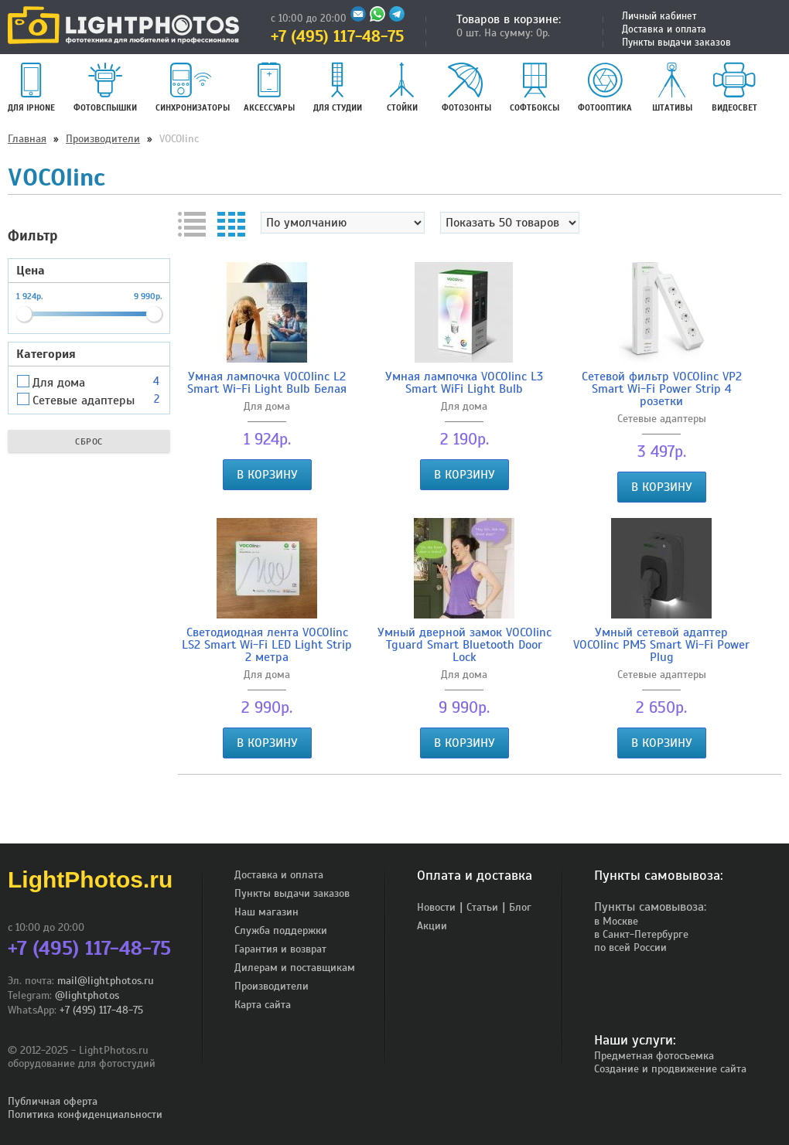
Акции (432, 925)
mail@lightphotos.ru (105, 980)
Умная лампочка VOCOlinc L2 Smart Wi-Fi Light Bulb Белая (267, 382)
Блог (520, 907)
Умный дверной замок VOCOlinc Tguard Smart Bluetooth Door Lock (464, 644)
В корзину (267, 474)
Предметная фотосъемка (654, 1055)
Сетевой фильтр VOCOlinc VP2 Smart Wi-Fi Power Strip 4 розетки (662, 388)
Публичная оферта (52, 1101)
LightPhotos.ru (90, 879)
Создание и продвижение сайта (670, 1068)
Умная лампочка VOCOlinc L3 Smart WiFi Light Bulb (464, 382)
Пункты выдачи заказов (676, 42)
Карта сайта (262, 1004)
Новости (436, 907)
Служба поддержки (280, 930)
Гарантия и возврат (280, 949)
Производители (103, 138)
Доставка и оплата (664, 29)
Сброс (89, 441)
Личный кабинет (659, 16)
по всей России (630, 947)
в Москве (616, 921)
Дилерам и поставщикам (294, 967)
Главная (27, 138)
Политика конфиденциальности (85, 1114)
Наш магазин (266, 911)
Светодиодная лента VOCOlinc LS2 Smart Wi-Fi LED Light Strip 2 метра (267, 644)
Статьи (482, 907)
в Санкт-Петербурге (641, 934)
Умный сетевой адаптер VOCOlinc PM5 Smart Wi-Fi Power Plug (661, 644)
